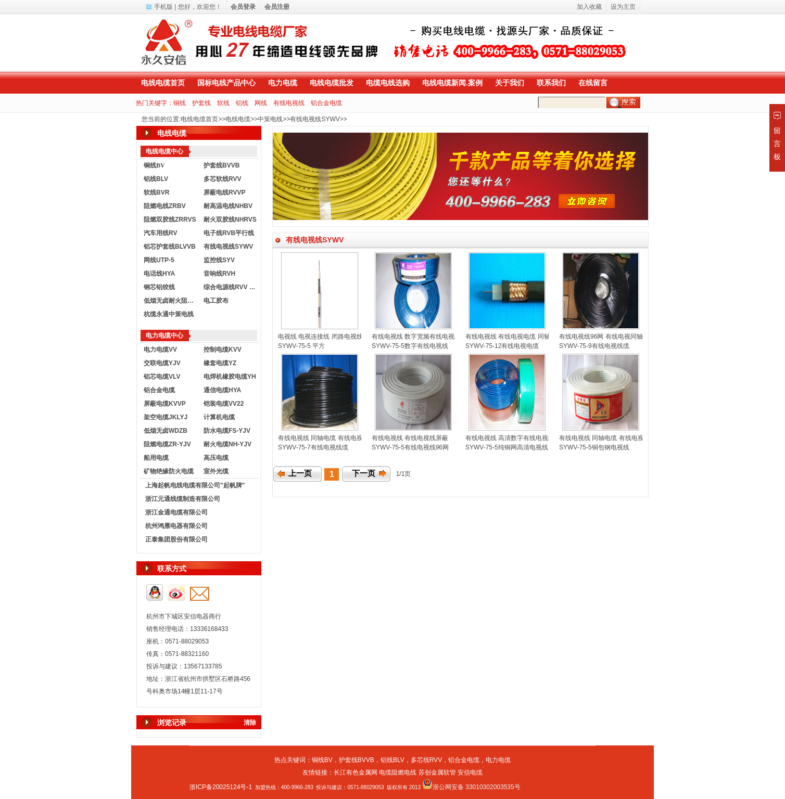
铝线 (242, 103)
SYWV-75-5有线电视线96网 (410, 447)
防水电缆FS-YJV (227, 430)
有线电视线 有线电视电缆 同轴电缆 (514, 336)
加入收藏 (589, 6)
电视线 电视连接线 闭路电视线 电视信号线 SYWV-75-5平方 (360, 336)
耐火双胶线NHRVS (230, 219)
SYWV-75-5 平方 (301, 346)
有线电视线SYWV (314, 119)
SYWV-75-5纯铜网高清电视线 (506, 447)
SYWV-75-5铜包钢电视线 (594, 447)
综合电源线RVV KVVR (231, 287)
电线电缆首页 (163, 83)
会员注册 (276, 6)
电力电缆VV (160, 349)
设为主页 (623, 6)
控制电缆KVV (223, 349)
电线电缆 (237, 119)
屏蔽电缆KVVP (165, 403)
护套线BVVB (221, 165)
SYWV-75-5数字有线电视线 (410, 346)
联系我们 (551, 83)
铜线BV (322, 760)
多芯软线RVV (222, 179)
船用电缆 (156, 457)
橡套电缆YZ (220, 363)
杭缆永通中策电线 (169, 314)
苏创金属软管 (437, 772)
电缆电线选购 (388, 83)
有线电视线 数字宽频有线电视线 (416, 336)
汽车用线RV (160, 233)
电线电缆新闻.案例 (452, 83)
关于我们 (509, 83)
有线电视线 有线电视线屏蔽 (410, 438)
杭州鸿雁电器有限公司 (176, 526)
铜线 (179, 103)
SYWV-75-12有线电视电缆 (502, 346)
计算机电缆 (219, 417)
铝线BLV (156, 179)
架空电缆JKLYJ (165, 417)
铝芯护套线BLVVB (170, 246)
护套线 (201, 103)
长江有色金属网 (355, 772)
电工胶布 (216, 300)
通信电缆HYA (222, 390)
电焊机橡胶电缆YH (230, 376)
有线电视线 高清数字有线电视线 (509, 438)
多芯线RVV (426, 760)
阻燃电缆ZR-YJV (167, 444)
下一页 (363, 473)
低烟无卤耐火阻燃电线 (171, 300)
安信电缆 (470, 772)
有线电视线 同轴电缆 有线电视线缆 (326, 438)
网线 (261, 103)
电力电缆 (282, 83)
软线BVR (156, 192)
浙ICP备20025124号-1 (220, 787)
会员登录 (243, 6)
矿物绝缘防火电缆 (169, 471)
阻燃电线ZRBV (165, 206)
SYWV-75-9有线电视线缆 (594, 346)
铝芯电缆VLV (162, 376)
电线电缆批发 (331, 83)
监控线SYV (219, 260)
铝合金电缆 (326, 103)
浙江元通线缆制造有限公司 (182, 498)
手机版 (163, 6)
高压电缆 (216, 457)
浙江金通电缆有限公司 (176, 512)
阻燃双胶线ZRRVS (170, 219)
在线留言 (592, 83)
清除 (250, 722)
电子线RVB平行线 (229, 233)
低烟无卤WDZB (165, 430)
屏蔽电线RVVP (224, 192)
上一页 (300, 473)
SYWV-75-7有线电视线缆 (313, 447)
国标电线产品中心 (226, 83)
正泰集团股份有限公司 (176, 539)
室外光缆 (216, 471)
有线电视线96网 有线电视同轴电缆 (607, 336)
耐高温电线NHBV (228, 206)
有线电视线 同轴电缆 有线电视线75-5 (611, 438)
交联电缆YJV (162, 363)
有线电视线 (289, 103)
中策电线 (270, 119)
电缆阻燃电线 (397, 772)
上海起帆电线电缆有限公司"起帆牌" (195, 485)
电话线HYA (159, 273)
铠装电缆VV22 (224, 403)
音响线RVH (219, 273)
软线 (223, 103)
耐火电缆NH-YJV (227, 444)
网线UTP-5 (159, 260)
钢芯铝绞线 (159, 287)
